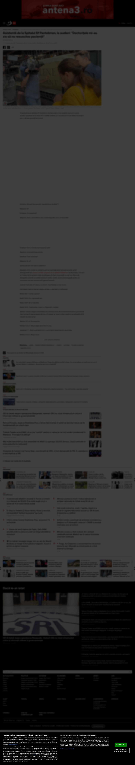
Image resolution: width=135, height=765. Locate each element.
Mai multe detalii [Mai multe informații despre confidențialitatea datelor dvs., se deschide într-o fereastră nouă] (13, 744)
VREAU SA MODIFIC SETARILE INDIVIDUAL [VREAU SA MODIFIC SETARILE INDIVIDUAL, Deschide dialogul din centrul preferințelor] (120, 750)
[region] (67, 748)
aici (34, 754)
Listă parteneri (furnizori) (67, 748)
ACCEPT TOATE (120, 744)
